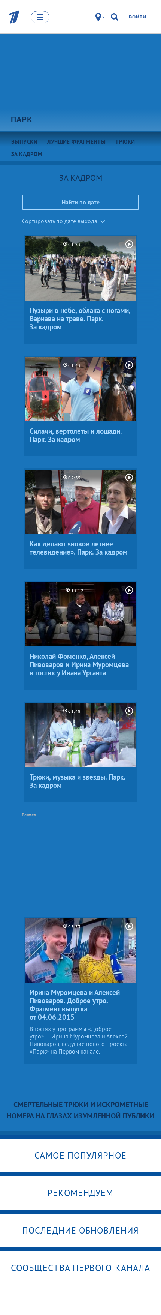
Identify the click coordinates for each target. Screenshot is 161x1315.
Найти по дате (81, 202)
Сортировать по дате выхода (59, 221)
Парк (21, 119)
